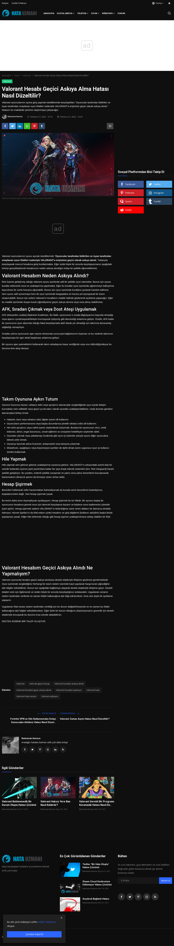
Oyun (16, 75)
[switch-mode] (169, 3)
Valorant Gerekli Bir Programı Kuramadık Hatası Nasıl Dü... (96, 804)
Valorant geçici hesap (39, 683)
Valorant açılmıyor (49, 696)
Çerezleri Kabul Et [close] (34, 934)
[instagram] (146, 897)
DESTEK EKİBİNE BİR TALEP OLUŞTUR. (24, 621)
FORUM (121, 13)
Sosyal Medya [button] (66, 13)
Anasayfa (49, 13)
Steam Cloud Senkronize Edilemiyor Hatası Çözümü (97, 884)
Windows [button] (108, 13)
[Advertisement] (58, 372)
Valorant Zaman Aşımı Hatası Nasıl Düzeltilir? (84, 718)
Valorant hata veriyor (26, 696)
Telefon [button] (83, 13)
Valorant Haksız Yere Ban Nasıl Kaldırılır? (55, 804)
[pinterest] (138, 897)
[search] (169, 13)
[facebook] (121, 897)
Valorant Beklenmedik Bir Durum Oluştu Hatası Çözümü (19, 804)
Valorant (27, 75)
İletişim (5, 3)
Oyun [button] (95, 13)
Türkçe (157, 3)
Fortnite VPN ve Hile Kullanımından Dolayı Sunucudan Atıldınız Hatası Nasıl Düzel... (33, 720)
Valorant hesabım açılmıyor (69, 690)
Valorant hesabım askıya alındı (69, 683)
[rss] (155, 897)
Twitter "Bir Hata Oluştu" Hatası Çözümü (95, 867)
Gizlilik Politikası (19, 3)
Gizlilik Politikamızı (47, 921)
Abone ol (165, 881)
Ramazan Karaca (31, 738)
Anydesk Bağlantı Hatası (95, 899)
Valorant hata (93, 690)
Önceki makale (47, 713)
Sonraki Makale (69, 713)
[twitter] (129, 897)
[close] (61, 918)
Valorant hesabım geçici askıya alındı (33, 690)
